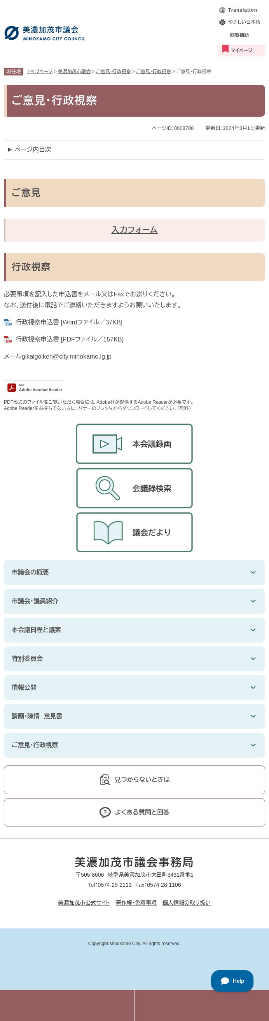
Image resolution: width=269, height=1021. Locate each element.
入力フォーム (135, 230)
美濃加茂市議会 (74, 71)
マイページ (241, 50)
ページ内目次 (33, 149)
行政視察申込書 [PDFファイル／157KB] (70, 339)
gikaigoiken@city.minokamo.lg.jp (67, 356)
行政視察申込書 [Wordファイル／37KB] (69, 322)
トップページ (40, 71)
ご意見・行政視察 (113, 71)
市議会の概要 (30, 572)
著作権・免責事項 (136, 903)
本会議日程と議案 (36, 630)
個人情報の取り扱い (186, 903)
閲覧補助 (239, 35)
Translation (242, 10)
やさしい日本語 (244, 22)
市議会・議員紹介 (35, 601)
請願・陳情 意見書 (37, 716)
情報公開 (24, 687)
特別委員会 (27, 658)
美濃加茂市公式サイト (84, 903)
